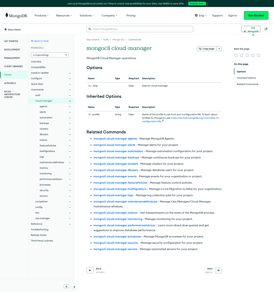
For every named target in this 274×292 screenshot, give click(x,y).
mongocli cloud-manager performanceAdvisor (124, 225)
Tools (7, 74)
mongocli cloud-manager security (115, 242)
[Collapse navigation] (74, 286)
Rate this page (242, 48)
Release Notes (38, 235)
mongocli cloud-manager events (115, 176)
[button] (201, 15)
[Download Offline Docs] (66, 286)
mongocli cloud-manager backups (116, 157)
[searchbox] (139, 29)
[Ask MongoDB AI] (251, 29)
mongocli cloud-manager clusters (115, 163)
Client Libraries (13, 66)
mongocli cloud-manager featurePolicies (120, 182)
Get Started (256, 15)
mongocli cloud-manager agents (115, 138)
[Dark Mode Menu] (266, 29)
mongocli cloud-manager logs (113, 195)
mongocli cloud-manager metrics (115, 212)
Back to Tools (40, 41)
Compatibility (38, 67)
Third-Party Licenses (42, 240)
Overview (36, 61)
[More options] (219, 48)
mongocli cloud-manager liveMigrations (120, 189)
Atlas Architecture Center (12, 94)
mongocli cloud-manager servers (115, 249)
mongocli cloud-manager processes (117, 236)
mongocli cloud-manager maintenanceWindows (125, 201)
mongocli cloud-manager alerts (114, 145)
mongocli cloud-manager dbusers (115, 170)
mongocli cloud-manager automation (118, 151)
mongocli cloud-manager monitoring (117, 219)
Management (12, 58)
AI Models (10, 83)
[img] (236, 55)
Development (12, 49)
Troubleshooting (39, 229)
